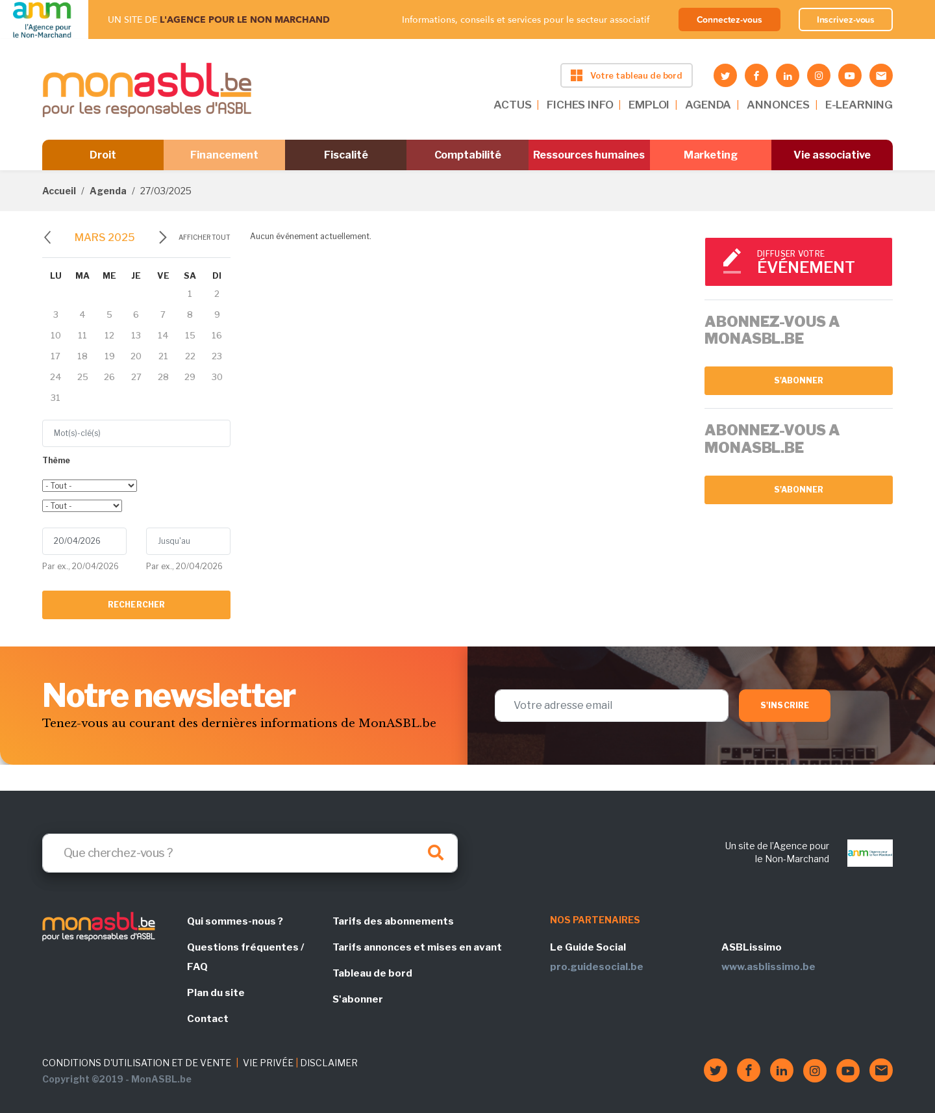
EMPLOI (649, 104)
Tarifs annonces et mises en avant (417, 947)
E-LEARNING (859, 104)
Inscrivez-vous (846, 19)
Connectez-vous (729, 19)
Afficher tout (205, 237)
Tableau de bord (372, 973)
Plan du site (216, 993)
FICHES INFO (580, 104)
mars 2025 (105, 237)
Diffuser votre (818, 263)
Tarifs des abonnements (393, 921)
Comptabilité (467, 155)
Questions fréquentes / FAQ (245, 957)
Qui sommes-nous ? (235, 921)
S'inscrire (784, 705)
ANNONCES (778, 104)
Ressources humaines (589, 155)
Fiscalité (346, 155)
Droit (103, 155)
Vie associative (832, 155)
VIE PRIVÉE (268, 1062)
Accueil (59, 190)
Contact (208, 1019)
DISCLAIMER (329, 1062)
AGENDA (708, 104)
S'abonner (799, 380)
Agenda (108, 190)
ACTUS (512, 104)
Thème (56, 460)
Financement (224, 155)
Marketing (711, 155)
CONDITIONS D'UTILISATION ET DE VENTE (136, 1062)
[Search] (250, 853)
